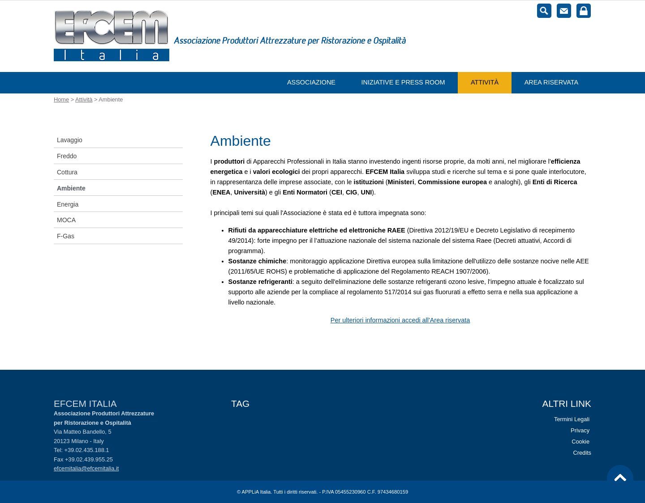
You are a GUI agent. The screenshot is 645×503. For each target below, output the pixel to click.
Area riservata (552, 82)
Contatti (564, 10)
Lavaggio (69, 140)
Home (61, 99)
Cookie (580, 441)
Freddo (67, 156)
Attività (485, 82)
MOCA (66, 220)
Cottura (67, 172)
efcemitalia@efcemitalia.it (86, 468)
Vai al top (620, 478)
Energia (67, 204)
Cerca (544, 10)
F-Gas (65, 236)
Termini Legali (571, 419)
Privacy (580, 430)
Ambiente (71, 188)
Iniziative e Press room (403, 82)
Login (583, 10)
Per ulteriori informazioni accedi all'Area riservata (400, 320)
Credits (582, 452)
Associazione (311, 82)
